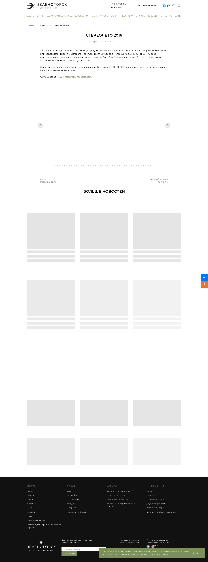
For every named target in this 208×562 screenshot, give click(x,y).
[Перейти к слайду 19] (98, 165)
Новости (152, 16)
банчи (40, 16)
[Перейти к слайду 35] (136, 165)
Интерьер (71, 508)
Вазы (69, 491)
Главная (30, 25)
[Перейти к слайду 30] (124, 165)
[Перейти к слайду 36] (138, 165)
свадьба (31, 512)
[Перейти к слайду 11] (78, 165)
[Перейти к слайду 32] (129, 165)
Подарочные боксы (76, 512)
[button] (143, 5)
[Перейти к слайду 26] (114, 165)
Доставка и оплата (133, 16)
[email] (83, 549)
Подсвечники (73, 499)
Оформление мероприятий (120, 491)
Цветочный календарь (117, 499)
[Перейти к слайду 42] (153, 165)
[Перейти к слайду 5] (64, 165)
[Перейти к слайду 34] (133, 165)
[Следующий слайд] (167, 125)
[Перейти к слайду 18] (95, 165)
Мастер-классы (99, 16)
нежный (31, 495)
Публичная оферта (156, 508)
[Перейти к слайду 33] (131, 165)
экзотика (31, 503)
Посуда (70, 503)
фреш (30, 499)
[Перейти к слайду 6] (66, 165)
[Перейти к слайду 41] (150, 165)
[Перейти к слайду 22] (105, 165)
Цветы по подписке (116, 495)
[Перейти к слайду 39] (145, 165)
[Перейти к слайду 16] (90, 165)
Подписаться (69, 554)
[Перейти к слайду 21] (102, 165)
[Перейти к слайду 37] (141, 165)
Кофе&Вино (81, 16)
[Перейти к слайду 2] (57, 165)
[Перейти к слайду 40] (148, 165)
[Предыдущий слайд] (40, 125)
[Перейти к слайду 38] (143, 165)
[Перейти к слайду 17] (93, 165)
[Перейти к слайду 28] (119, 165)
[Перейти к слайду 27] (117, 165)
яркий (30, 491)
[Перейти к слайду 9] (74, 165)
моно (29, 508)
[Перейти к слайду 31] (126, 165)
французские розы (36, 520)
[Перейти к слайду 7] (69, 165)
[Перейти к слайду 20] (100, 165)
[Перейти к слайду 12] (81, 165)
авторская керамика (59, 16)
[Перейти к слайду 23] (107, 165)
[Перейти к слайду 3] (59, 165)
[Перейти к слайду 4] (62, 165)
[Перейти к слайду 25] (112, 165)
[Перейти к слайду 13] (83, 165)
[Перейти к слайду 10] (76, 165)
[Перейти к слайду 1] (55, 165)
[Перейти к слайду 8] (71, 165)
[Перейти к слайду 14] (86, 165)
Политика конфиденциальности (162, 512)
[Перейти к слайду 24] (110, 165)
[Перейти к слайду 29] (121, 165)
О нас (163, 16)
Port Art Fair (72, 495)
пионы (30, 516)
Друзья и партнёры (156, 503)
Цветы (30, 16)
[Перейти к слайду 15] (88, 165)
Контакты (175, 16)
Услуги (115, 16)
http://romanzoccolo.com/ (78, 77)
